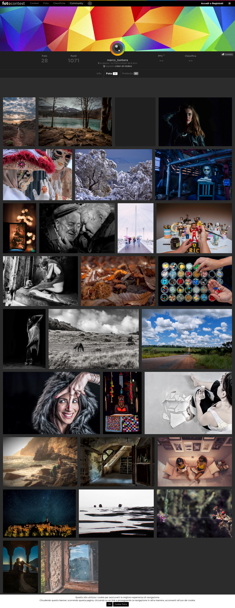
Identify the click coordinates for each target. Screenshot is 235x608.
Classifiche (59, 3)
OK (109, 604)
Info (99, 73)
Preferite (130, 73)
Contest (34, 3)
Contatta (227, 54)
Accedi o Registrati (212, 3)
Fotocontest (13, 3)
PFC (161, 56)
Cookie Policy (121, 604)
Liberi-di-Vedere (123, 66)
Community (76, 3)
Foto (46, 3)
